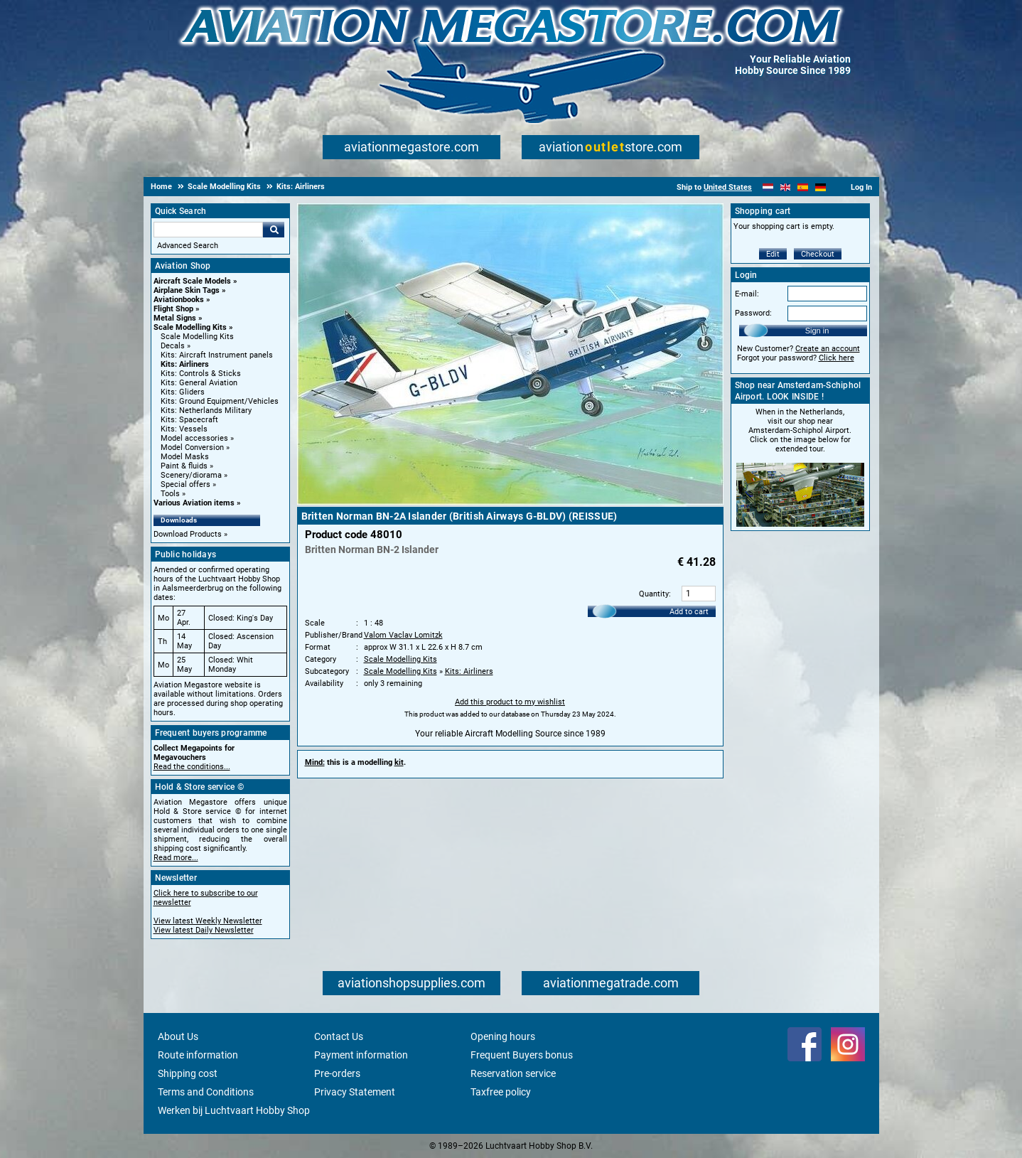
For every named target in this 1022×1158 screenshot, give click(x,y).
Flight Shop (173, 308)
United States (728, 187)
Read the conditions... (192, 766)
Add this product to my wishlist (510, 702)
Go (273, 229)
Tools (170, 493)
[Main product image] (510, 502)
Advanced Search (187, 245)
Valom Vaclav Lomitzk (403, 635)
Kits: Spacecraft (189, 419)
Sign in (817, 330)
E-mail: (747, 294)
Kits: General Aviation (199, 382)
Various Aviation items (194, 503)
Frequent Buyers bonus (521, 1055)
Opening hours (502, 1036)
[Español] (802, 187)
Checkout (817, 254)
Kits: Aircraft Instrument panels (217, 355)
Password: (753, 313)
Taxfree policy (500, 1092)
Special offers (185, 484)
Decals (173, 345)
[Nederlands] (768, 187)
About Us (178, 1036)
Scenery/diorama (191, 475)
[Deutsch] (820, 187)
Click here (836, 358)
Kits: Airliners (185, 364)
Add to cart (689, 611)
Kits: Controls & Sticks (201, 373)
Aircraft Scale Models (192, 281)
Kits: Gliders (183, 392)
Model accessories (194, 438)
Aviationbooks (179, 299)
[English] (785, 187)
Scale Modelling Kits (190, 327)
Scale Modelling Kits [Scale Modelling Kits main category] (197, 336)
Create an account (827, 348)
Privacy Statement (354, 1092)
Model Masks (185, 456)
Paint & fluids (184, 466)
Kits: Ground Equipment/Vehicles (220, 401)
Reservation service (513, 1073)
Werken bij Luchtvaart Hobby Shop (234, 1110)
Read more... (176, 857)
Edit (773, 254)
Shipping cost (187, 1073)
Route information (198, 1055)
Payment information (361, 1055)
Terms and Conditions (206, 1092)
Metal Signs (175, 318)
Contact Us (338, 1036)
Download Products (188, 534)
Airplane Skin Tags (187, 290)
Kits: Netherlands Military (206, 410)
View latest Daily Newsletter (204, 930)
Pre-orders (337, 1073)
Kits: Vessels (184, 429)
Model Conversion (192, 447)
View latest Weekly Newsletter (208, 921)
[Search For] (208, 229)
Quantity (654, 594)
